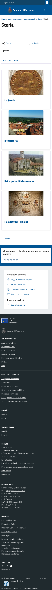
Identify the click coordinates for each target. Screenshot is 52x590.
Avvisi (3, 418)
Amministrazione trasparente (12, 542)
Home (3, 19)
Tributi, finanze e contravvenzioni (14, 401)
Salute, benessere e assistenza (13, 397)
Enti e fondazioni (8, 350)
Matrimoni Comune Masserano (13, 527)
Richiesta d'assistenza (10, 553)
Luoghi (4, 431)
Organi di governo (8, 354)
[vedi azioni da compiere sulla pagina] (33, 43)
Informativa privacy (9, 531)
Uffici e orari (6, 470)
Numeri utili (5, 474)
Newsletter (5, 569)
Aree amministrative (9, 342)
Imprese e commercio (9, 393)
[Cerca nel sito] (44, 10)
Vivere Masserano (14, 19)
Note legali (5, 535)
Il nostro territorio (29, 19)
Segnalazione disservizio (10, 548)
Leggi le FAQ (6, 545)
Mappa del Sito (17, 581)
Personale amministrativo (11, 358)
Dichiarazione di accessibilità (12, 539)
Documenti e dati (8, 346)
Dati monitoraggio (8, 578)
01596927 (13, 456)
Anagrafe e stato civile (10, 378)
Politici (4, 361)
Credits (43, 578)
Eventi (4, 435)
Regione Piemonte (9, 3)
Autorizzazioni (6, 382)
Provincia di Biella (8, 524)
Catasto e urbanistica (9, 386)
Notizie (4, 414)
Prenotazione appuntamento (12, 551)
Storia (40, 19)
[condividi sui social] (7, 43)
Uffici (3, 365)
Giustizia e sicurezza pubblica (12, 390)
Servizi (27, 578)
